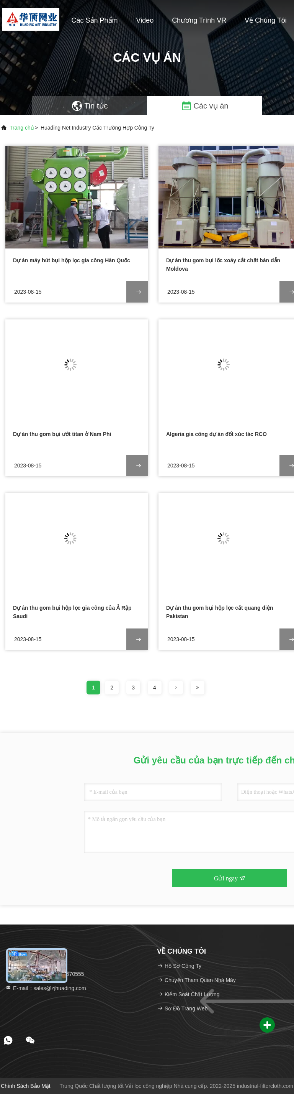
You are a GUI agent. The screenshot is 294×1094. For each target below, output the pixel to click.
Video (145, 20)
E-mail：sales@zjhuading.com (45, 988)
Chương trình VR (199, 20)
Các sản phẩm (95, 20)
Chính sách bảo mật (26, 1086)
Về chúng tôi (266, 20)
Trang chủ (36, 20)
